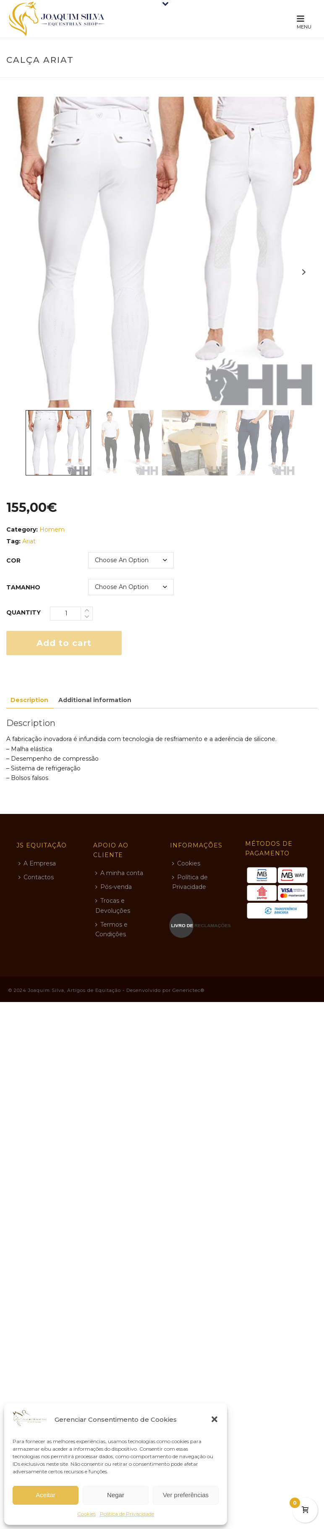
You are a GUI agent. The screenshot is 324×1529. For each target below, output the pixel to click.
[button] (214, 1419)
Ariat (29, 541)
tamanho (23, 587)
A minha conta (119, 873)
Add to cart (64, 643)
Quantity (23, 612)
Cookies (86, 1514)
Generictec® (188, 990)
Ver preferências (186, 1494)
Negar (115, 1494)
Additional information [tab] (94, 700)
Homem (52, 529)
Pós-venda (113, 887)
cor (13, 560)
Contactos (36, 877)
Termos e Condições (111, 929)
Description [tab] (29, 700)
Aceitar (45, 1494)
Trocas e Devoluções (112, 905)
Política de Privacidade (127, 1514)
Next (303, 272)
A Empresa (37, 863)
